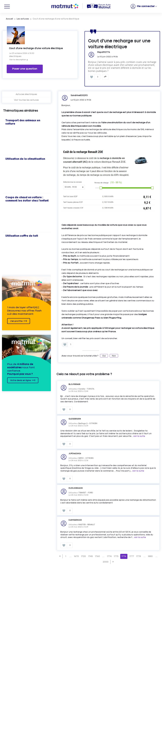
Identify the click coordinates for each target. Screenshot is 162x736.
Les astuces (23, 19)
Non (114, 355)
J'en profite (16, 320)
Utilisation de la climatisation (25, 158)
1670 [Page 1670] (76, 555)
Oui (104, 355)
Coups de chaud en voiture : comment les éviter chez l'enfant (27, 198)
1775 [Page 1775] (116, 555)
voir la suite (139, 436)
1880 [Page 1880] (150, 555)
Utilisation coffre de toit (21, 235)
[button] (60, 555)
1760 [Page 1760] (97, 555)
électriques (15, 56)
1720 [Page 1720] (83, 555)
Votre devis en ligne (20, 380)
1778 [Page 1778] (138, 555)
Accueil (9, 19)
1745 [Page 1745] (90, 555)
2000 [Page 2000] (105, 561)
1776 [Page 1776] (124, 555)
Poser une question (24, 68)
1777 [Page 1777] (131, 555)
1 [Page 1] (65, 555)
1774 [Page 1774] (109, 555)
